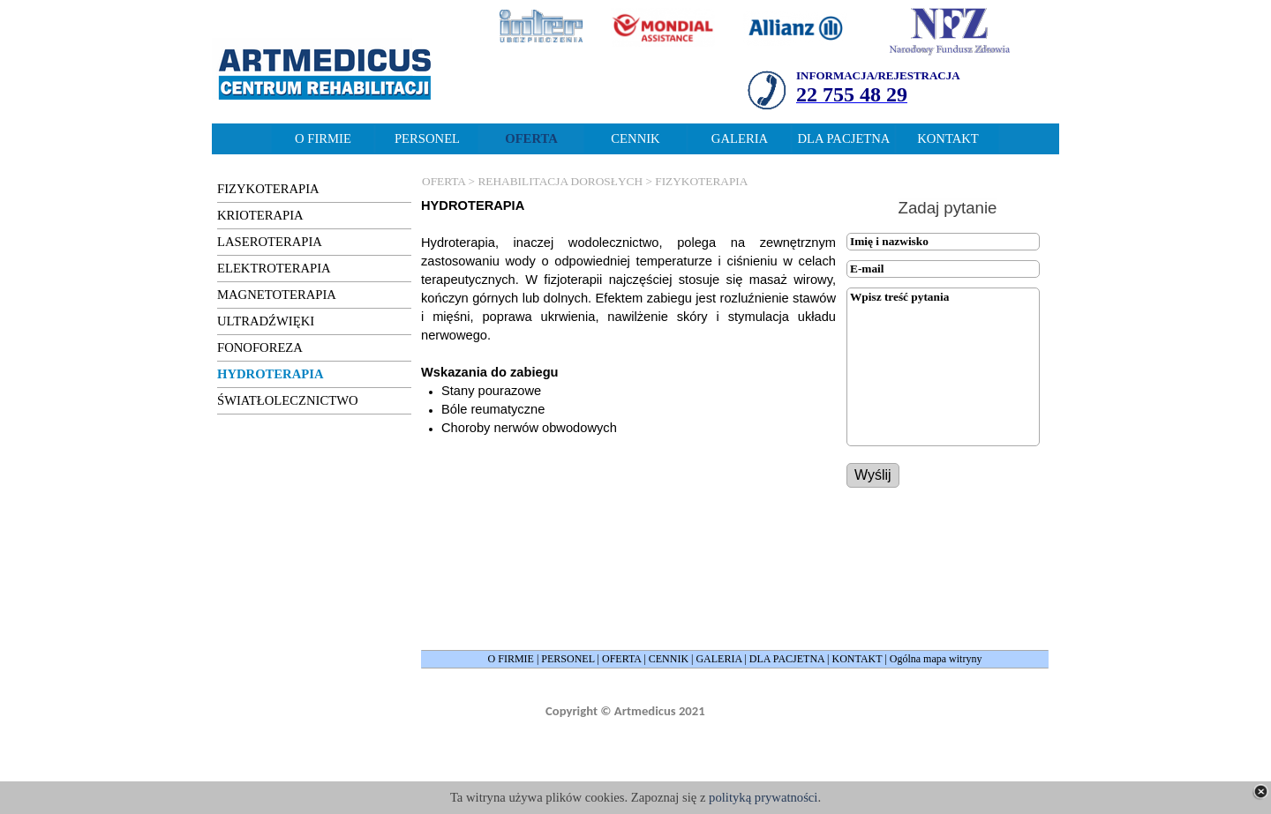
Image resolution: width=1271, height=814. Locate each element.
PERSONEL (567, 659)
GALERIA (718, 659)
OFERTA (621, 659)
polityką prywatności (763, 797)
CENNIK (668, 659)
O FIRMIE (511, 659)
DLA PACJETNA (786, 659)
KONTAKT (857, 659)
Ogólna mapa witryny (936, 659)
